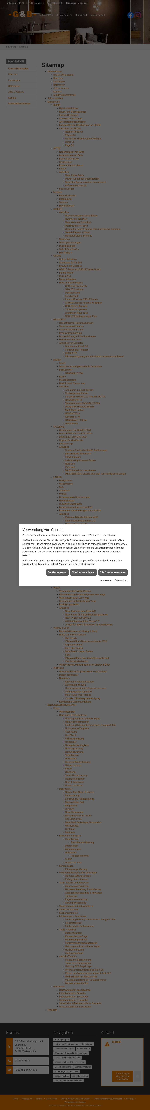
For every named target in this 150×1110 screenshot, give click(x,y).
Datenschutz (121, 552)
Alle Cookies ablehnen (83, 544)
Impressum (106, 552)
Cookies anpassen (57, 544)
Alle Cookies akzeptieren (113, 544)
